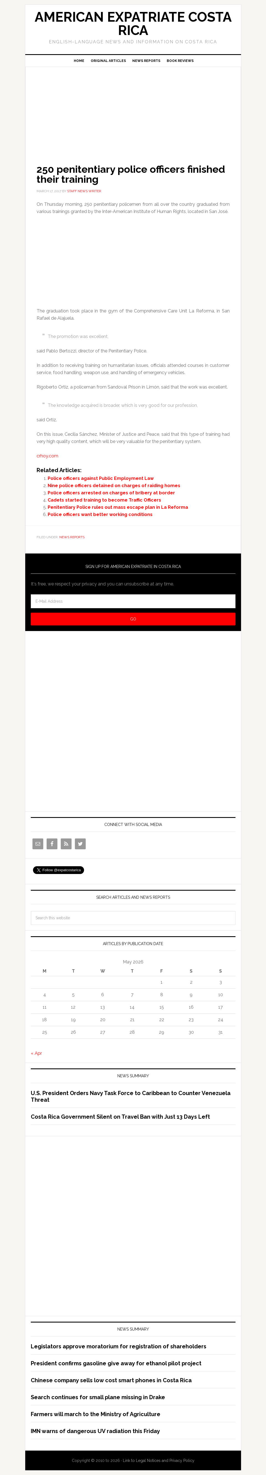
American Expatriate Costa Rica (133, 23)
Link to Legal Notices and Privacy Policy (158, 1460)
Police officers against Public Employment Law (101, 478)
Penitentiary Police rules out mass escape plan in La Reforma (118, 507)
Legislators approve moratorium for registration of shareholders (118, 1346)
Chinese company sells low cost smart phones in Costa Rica (111, 1380)
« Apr (36, 1053)
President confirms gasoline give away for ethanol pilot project (116, 1363)
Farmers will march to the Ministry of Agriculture (95, 1414)
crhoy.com (47, 456)
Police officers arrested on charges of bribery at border (111, 492)
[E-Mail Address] (133, 601)
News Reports (72, 537)
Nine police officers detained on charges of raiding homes (114, 485)
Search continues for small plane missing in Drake (98, 1397)
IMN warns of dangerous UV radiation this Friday (95, 1431)
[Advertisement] (133, 107)
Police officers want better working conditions (100, 514)
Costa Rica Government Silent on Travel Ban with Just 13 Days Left (120, 1116)
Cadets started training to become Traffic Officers (104, 500)
